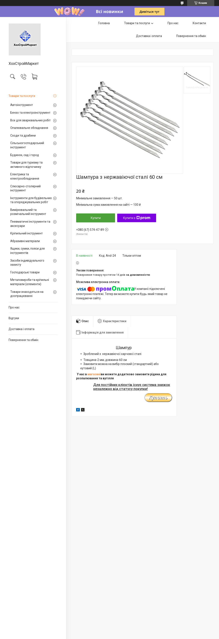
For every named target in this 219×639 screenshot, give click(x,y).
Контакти (199, 23)
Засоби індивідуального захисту (27, 263)
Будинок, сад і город (24, 155)
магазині (94, 374)
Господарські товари (25, 272)
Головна (104, 23)
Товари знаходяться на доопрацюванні (26, 294)
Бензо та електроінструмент (30, 112)
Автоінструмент (21, 105)
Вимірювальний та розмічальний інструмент (28, 212)
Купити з (136, 218)
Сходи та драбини (23, 135)
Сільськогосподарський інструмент (27, 145)
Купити (96, 218)
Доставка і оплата (21, 329)
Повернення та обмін (23, 340)
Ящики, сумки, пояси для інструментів (27, 251)
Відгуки (14, 318)
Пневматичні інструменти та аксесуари (30, 224)
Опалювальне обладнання (29, 128)
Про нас (14, 307)
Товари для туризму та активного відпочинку (26, 164)
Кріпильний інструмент (26, 233)
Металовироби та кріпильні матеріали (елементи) (29, 282)
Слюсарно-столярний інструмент (25, 188)
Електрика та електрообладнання (24, 176)
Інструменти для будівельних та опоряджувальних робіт (31, 200)
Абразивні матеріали (25, 241)
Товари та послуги (22, 96)
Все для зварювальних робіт (30, 120)
